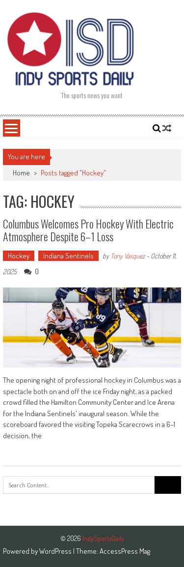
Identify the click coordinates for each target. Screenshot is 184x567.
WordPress (56, 551)
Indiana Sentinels (68, 255)
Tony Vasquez (127, 256)
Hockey (18, 255)
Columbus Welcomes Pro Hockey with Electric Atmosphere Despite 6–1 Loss (88, 230)
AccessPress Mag (125, 551)
